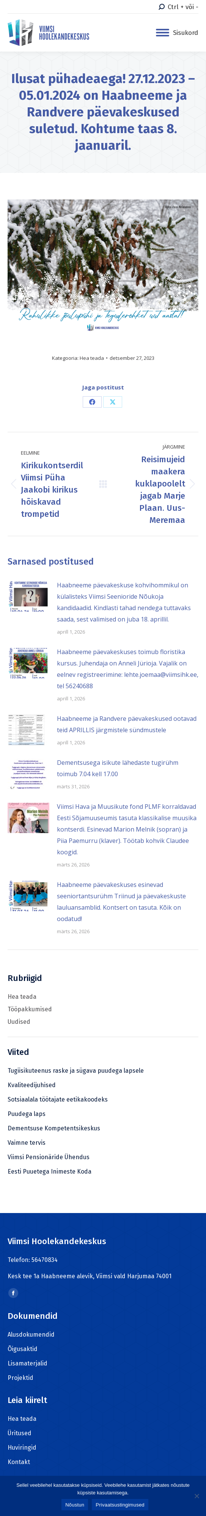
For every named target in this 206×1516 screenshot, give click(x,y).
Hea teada (92, 358)
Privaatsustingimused (120, 1505)
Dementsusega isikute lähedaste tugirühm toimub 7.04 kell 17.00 (117, 768)
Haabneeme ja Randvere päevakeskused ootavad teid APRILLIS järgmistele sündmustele (127, 724)
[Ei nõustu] (196, 1496)
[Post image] (28, 596)
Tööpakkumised (30, 1009)
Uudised (19, 1021)
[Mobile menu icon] (177, 32)
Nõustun (74, 1505)
